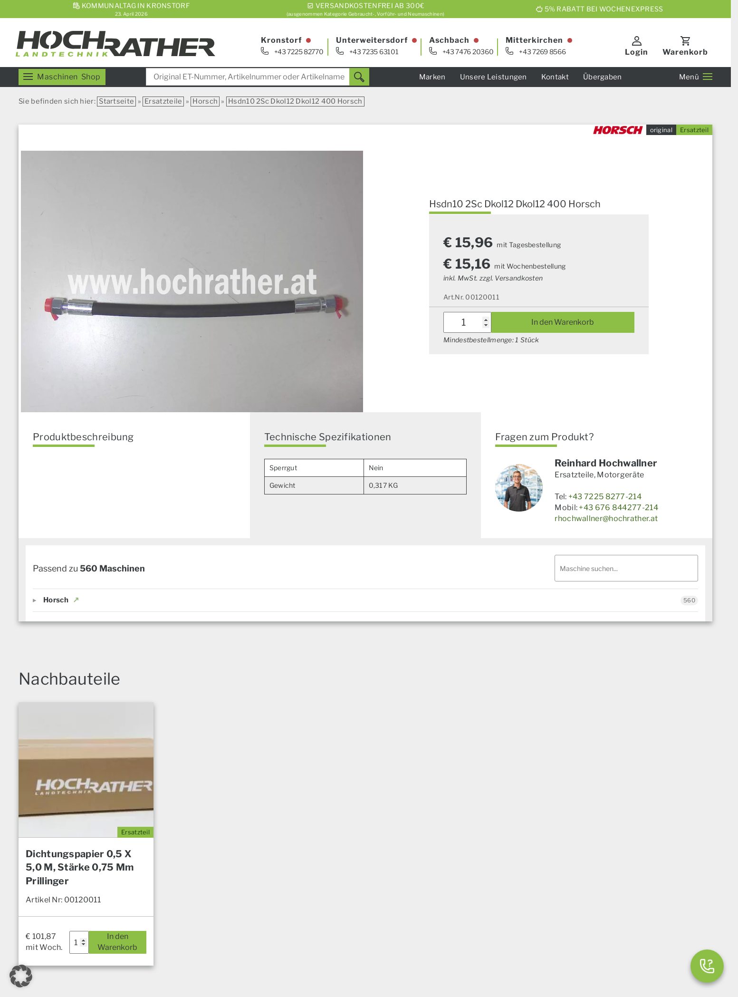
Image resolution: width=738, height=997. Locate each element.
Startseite (116, 101)
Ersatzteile (163, 101)
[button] (21, 976)
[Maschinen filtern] (626, 568)
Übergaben (602, 77)
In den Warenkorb (562, 322)
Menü (695, 77)
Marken (432, 77)
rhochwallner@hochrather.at (606, 518)
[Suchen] (359, 77)
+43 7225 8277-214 (605, 496)
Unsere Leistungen (493, 77)
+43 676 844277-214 (618, 507)
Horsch (205, 101)
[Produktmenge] (467, 322)
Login (636, 52)
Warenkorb (685, 52)
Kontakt (555, 77)
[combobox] (257, 77)
